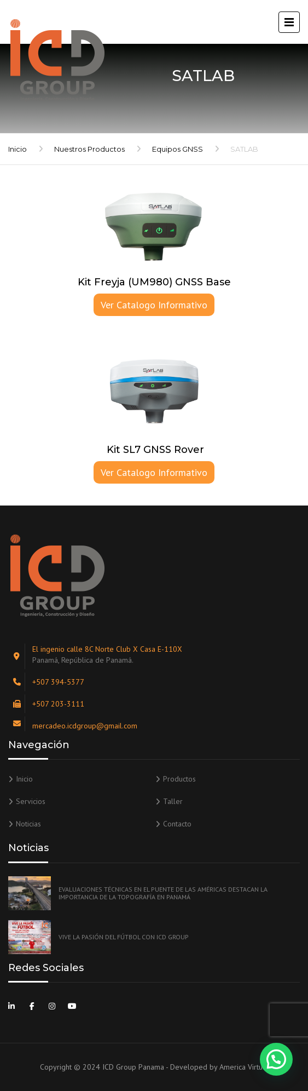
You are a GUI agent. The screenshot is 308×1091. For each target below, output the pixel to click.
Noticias (28, 824)
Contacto (177, 824)
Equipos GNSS (177, 149)
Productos (179, 779)
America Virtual (244, 1067)
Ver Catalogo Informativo (154, 304)
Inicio (17, 149)
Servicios (30, 801)
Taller (173, 801)
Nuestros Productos (89, 149)
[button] (276, 1059)
